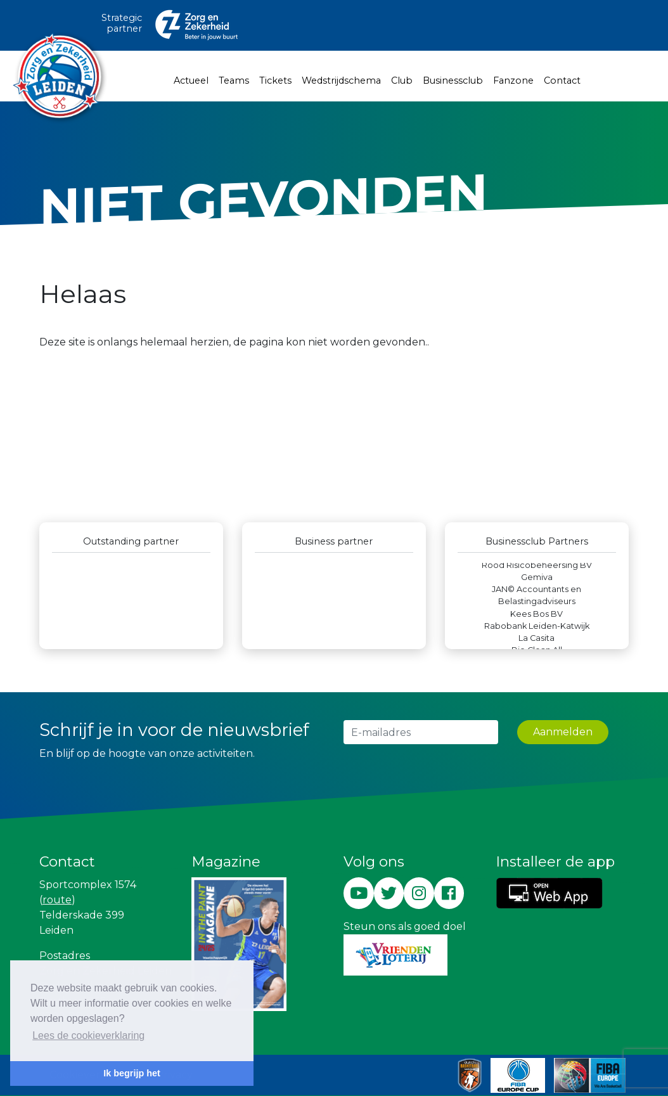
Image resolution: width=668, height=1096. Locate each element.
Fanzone (513, 80)
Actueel (191, 80)
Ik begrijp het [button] (131, 1073)
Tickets (275, 80)
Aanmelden (563, 732)
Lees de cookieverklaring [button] (88, 1035)
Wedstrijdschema (341, 80)
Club (402, 80)
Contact (562, 80)
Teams (234, 80)
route (57, 900)
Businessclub (453, 80)
